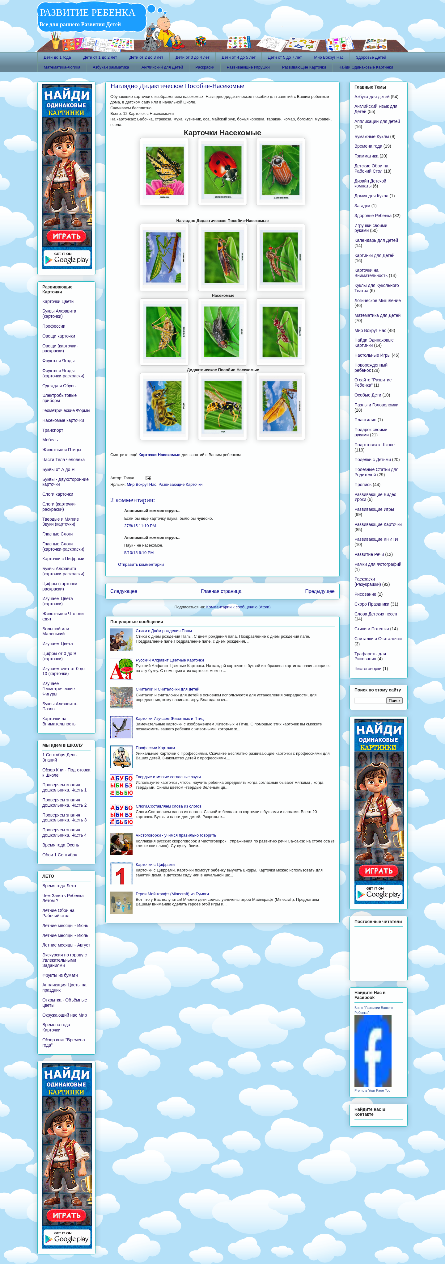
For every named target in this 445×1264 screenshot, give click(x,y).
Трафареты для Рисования (370, 656)
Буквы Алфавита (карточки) (59, 314)
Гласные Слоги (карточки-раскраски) (63, 546)
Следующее (123, 591)
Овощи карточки (58, 336)
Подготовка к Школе (374, 444)
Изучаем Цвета (57, 643)
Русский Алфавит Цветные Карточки (170, 660)
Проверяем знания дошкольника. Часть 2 (64, 802)
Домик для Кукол (371, 195)
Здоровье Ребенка (373, 215)
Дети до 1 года (57, 57)
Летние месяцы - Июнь (65, 925)
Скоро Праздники (371, 604)
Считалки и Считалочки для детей (167, 689)
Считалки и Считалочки (378, 638)
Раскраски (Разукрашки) (367, 582)
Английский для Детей (162, 67)
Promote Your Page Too (372, 1090)
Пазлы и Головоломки (376, 404)
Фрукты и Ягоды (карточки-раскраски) (63, 373)
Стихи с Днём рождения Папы (164, 630)
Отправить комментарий (141, 564)
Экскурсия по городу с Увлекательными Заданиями (64, 960)
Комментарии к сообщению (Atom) (238, 607)
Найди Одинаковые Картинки (365, 67)
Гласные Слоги (57, 533)
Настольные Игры (372, 355)
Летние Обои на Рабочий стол (58, 913)
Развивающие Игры (374, 509)
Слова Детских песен (375, 613)
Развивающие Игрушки (248, 67)
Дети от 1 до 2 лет (100, 57)
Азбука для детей (372, 96)
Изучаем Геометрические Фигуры (58, 688)
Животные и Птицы (61, 449)
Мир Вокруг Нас (329, 57)
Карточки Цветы (58, 301)
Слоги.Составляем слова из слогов (168, 806)
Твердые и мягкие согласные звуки (168, 777)
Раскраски (204, 67)
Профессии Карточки (155, 747)
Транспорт (52, 430)
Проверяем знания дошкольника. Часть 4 (64, 832)
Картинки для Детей (374, 255)
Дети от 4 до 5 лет (239, 57)
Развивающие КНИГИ (376, 539)
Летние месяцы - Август (66, 945)
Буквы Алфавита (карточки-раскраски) (63, 571)
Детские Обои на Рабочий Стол (371, 168)
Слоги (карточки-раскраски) (59, 507)
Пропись (362, 484)
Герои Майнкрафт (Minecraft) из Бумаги (172, 894)
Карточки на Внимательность (58, 721)
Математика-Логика (62, 67)
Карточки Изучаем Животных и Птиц (170, 718)
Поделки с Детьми (372, 459)
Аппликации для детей (377, 121)
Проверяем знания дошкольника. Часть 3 (64, 818)
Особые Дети (367, 395)
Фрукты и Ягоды (58, 360)
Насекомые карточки (63, 420)
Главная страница (221, 591)
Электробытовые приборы (59, 398)
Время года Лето (59, 885)
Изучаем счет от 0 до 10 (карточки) (63, 671)
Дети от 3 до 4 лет (192, 57)
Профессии (54, 326)
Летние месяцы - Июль (65, 935)
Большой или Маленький (55, 631)
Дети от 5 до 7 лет (285, 57)
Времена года (368, 146)
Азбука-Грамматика (111, 67)
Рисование (365, 594)
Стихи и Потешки (371, 628)
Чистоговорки (368, 668)
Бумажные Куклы (371, 136)
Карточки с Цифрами (155, 864)
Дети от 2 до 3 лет (146, 57)
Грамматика (366, 155)
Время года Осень (60, 844)
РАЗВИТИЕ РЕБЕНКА (86, 12)
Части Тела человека (63, 459)
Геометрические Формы (66, 410)
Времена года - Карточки (57, 1027)
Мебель (50, 439)
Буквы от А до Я (58, 469)
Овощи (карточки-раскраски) (60, 348)
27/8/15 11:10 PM (140, 525)
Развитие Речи (369, 554)
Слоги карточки (57, 494)
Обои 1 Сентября (59, 854)
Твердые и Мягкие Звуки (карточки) (60, 522)
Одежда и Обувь (59, 385)
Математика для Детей (377, 315)
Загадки (362, 205)
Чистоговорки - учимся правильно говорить (176, 835)
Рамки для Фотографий (377, 564)
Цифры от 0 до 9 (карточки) (59, 656)
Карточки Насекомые (159, 454)
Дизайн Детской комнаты (370, 183)
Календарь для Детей (376, 240)
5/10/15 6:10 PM (139, 552)
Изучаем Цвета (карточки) (57, 601)
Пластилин (365, 419)
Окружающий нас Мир (64, 1015)
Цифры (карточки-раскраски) (60, 586)
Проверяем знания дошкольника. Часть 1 (64, 787)
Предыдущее (320, 591)
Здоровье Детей (371, 57)
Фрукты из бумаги (60, 975)
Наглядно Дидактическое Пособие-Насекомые (177, 86)
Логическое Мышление (377, 300)
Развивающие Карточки (304, 67)
